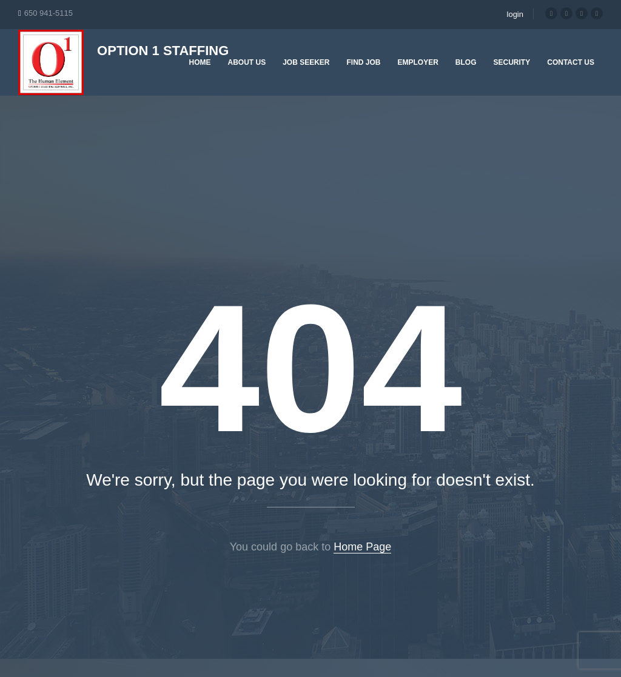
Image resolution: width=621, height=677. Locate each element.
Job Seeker (306, 62)
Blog (466, 62)
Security (512, 62)
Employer (418, 62)
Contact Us (570, 62)
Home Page (362, 547)
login (515, 14)
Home (199, 62)
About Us (246, 62)
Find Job (364, 62)
